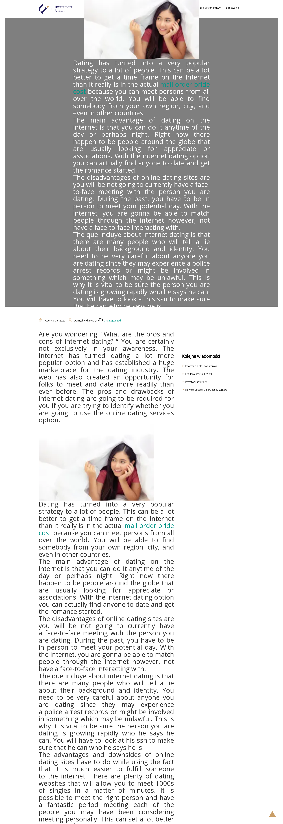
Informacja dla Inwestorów (201, 366)
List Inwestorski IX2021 (198, 374)
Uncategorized (112, 320)
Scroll (272, 814)
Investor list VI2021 (196, 382)
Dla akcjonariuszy (210, 7)
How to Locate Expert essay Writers (206, 389)
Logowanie (232, 7)
